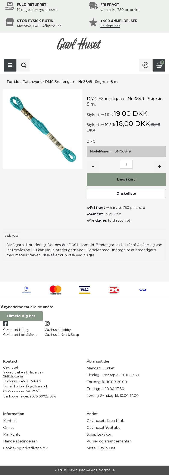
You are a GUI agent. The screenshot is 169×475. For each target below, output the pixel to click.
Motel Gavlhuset (101, 448)
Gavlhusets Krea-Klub (105, 421)
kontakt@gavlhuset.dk (31, 386)
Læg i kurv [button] (126, 179)
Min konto (12, 434)
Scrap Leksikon (99, 434)
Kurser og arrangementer (109, 441)
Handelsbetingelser (20, 441)
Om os (8, 428)
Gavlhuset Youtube (104, 428)
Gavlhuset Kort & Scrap (20, 335)
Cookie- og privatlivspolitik (25, 448)
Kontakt (10, 421)
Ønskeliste (126, 193)
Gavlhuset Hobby (16, 330)
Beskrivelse (12, 235)
